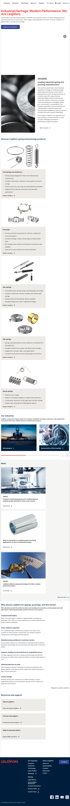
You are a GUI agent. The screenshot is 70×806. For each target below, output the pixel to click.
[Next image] (67, 455)
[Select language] (58, 3)
